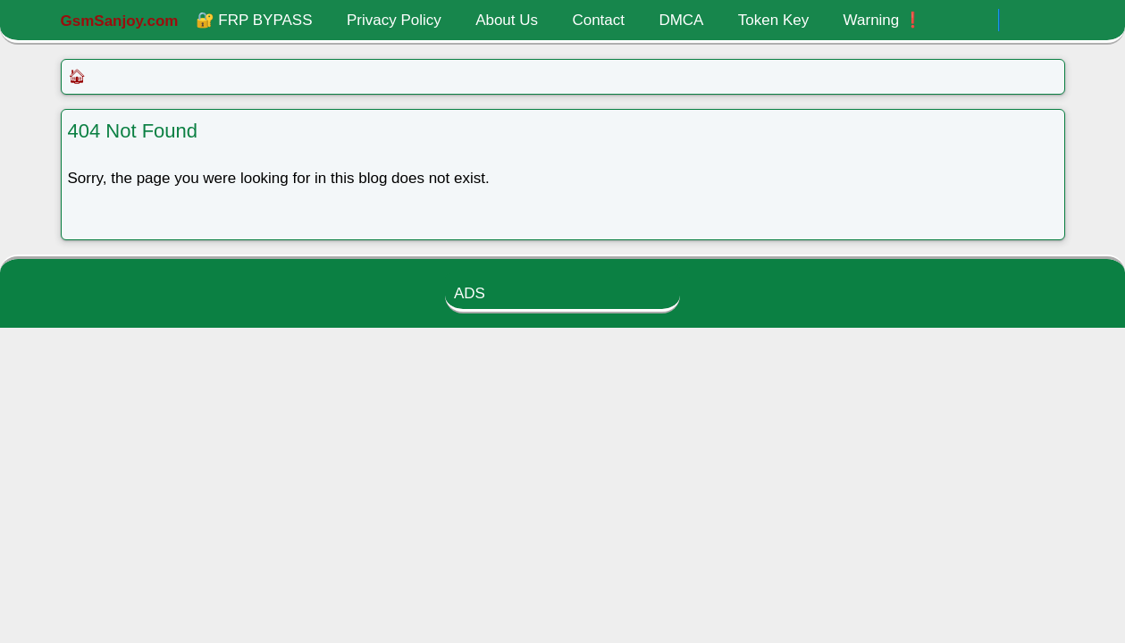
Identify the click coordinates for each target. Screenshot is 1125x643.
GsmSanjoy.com (120, 21)
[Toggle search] (1049, 20)
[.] (980, 20)
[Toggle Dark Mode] (1018, 20)
